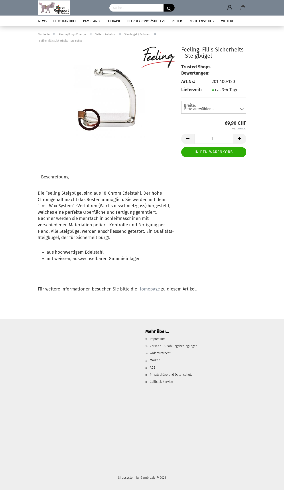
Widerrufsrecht (160, 353)
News (42, 21)
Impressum (158, 339)
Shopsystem (126, 478)
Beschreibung (55, 177)
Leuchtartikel (64, 21)
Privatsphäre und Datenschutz (171, 375)
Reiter (177, 21)
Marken (155, 360)
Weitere (227, 21)
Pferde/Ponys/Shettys (146, 21)
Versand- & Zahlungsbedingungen (173, 346)
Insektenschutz (202, 21)
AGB (152, 367)
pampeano (91, 21)
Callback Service (161, 382)
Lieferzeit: (191, 89)
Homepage (149, 289)
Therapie (113, 21)
